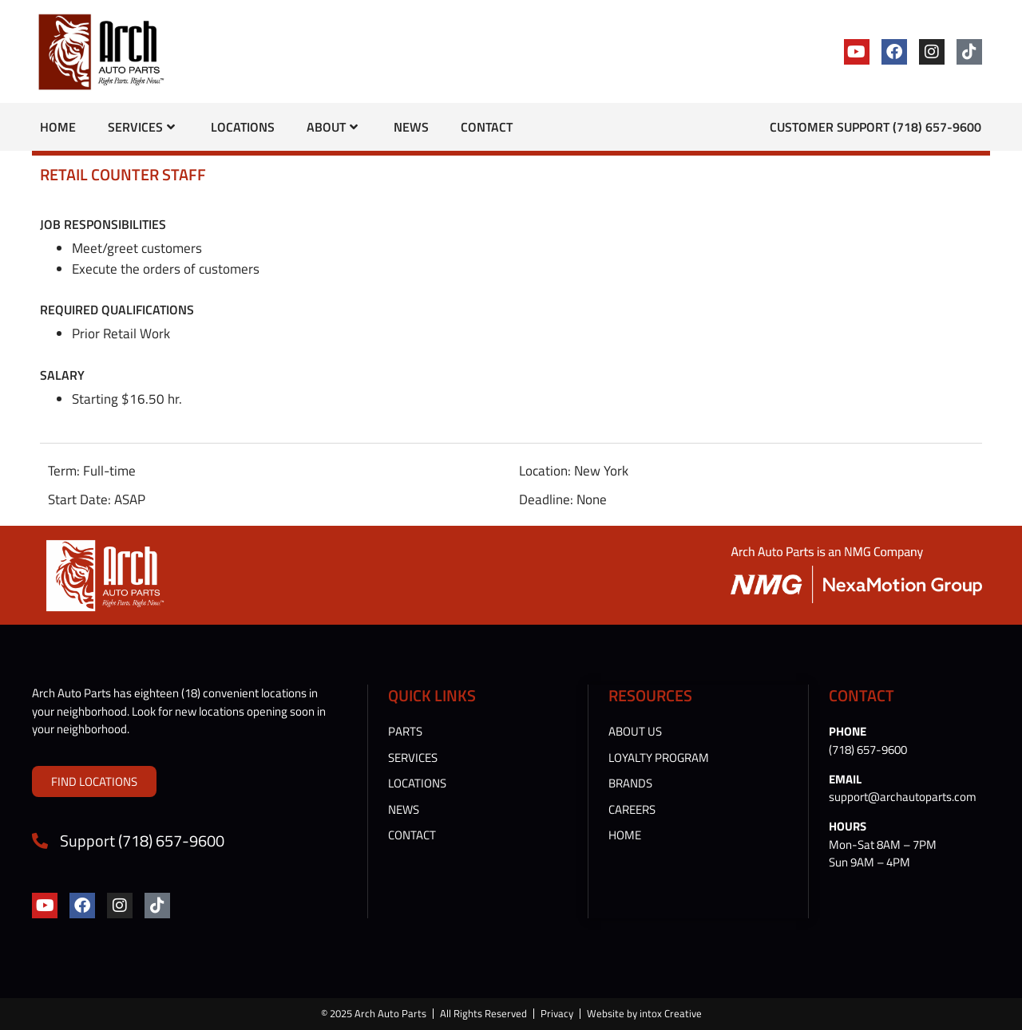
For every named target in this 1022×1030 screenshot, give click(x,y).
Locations (243, 126)
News (411, 126)
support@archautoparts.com (902, 796)
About (332, 126)
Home (58, 126)
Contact (487, 126)
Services (141, 126)
